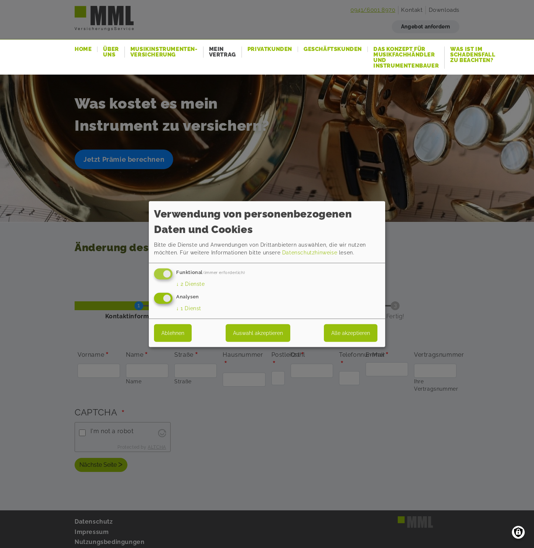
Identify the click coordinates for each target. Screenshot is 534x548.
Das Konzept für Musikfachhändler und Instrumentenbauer (406, 58)
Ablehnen (172, 333)
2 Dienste (190, 284)
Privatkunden (269, 49)
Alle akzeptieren (350, 333)
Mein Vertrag (222, 52)
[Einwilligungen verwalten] (518, 532)
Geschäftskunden (333, 49)
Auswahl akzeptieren (258, 333)
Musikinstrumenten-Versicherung (164, 52)
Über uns (111, 52)
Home (83, 49)
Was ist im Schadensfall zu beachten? (472, 55)
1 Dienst (188, 308)
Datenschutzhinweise (309, 253)
